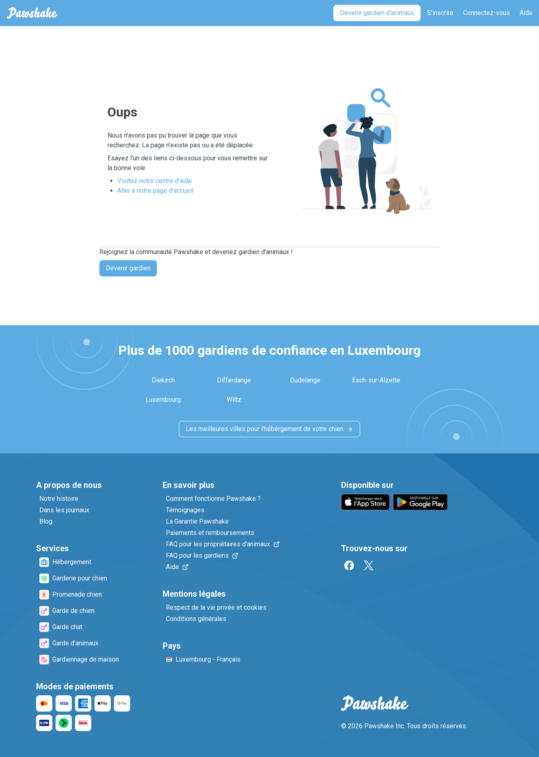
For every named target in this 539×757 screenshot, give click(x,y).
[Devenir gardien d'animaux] (377, 13)
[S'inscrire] (440, 13)
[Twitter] (369, 565)
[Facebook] (349, 565)
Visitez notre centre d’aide (154, 181)
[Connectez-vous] (486, 13)
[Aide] (526, 13)
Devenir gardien (128, 268)
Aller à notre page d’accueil (155, 190)
